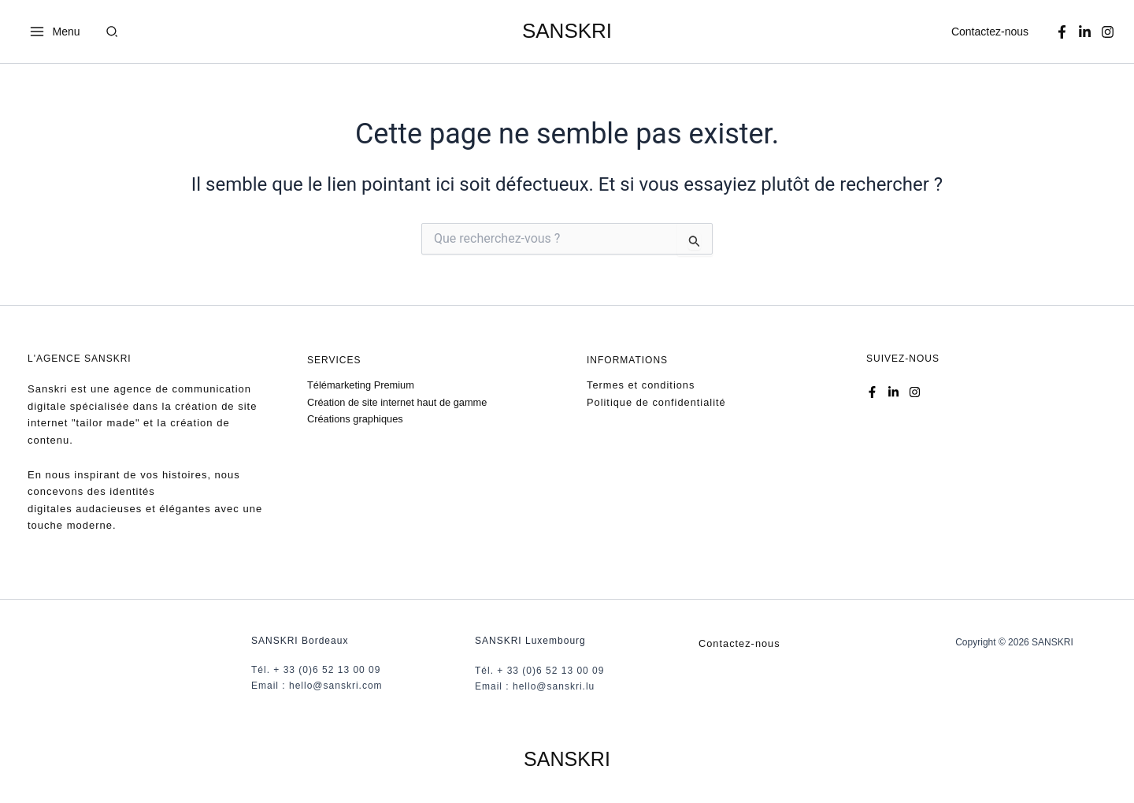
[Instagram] (1107, 32)
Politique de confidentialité (657, 401)
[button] (113, 33)
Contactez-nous (989, 31)
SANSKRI (567, 31)
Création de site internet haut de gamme (398, 401)
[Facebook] (1062, 32)
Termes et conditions (641, 385)
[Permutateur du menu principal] (55, 31)
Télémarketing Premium (361, 385)
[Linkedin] (1084, 32)
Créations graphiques (356, 419)
